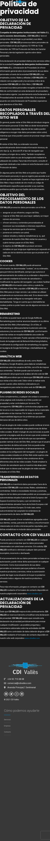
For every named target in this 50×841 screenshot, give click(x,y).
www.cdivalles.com (35, 594)
